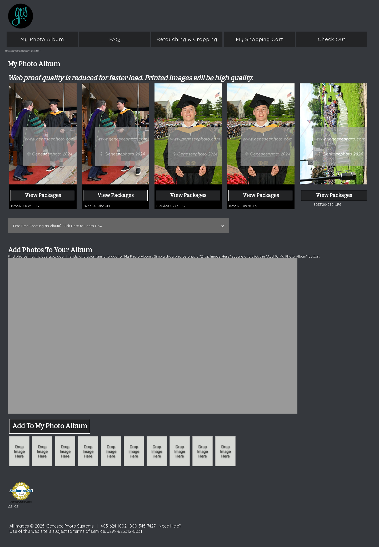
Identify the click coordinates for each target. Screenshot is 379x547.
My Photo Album (42, 39)
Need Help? (170, 526)
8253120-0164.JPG (25, 206)
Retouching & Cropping (187, 39)
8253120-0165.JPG (98, 206)
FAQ (114, 39)
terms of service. (89, 531)
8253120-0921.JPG (327, 204)
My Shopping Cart (259, 39)
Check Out (331, 39)
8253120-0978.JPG (243, 206)
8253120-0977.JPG (170, 206)
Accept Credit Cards (21, 501)
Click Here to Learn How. (82, 226)
